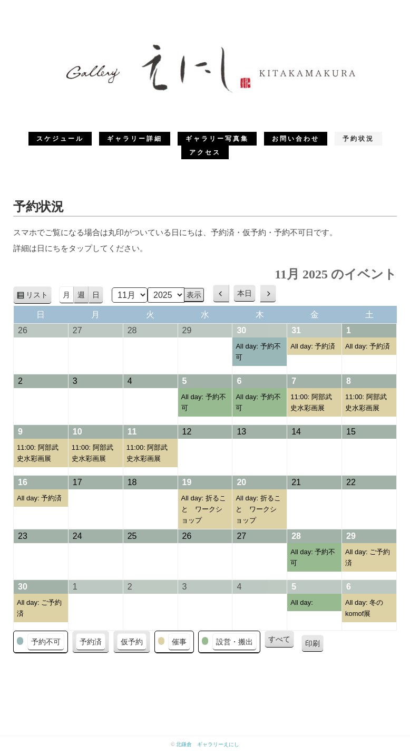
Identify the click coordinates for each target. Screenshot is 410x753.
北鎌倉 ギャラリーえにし (207, 744)
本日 (244, 293)
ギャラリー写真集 (217, 138)
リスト (39, 296)
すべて (279, 639)
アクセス (205, 152)
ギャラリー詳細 (134, 138)
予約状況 (358, 138)
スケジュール (60, 138)
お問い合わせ (295, 138)
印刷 (314, 645)
